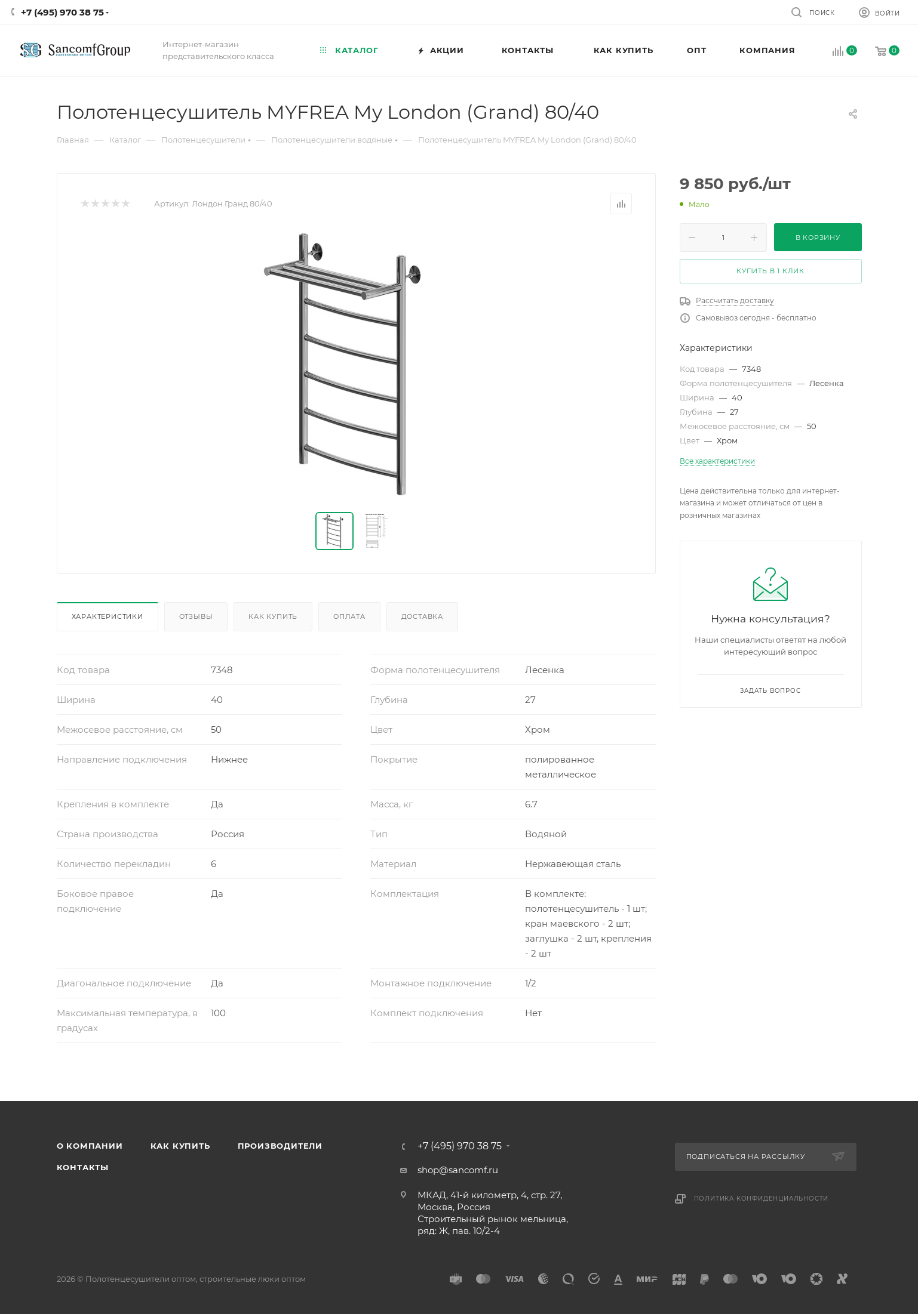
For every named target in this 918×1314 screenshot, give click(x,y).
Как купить (272, 616)
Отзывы (196, 616)
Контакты (83, 1167)
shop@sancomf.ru (457, 1170)
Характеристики (107, 616)
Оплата (349, 616)
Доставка (422, 616)
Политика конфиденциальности (761, 1198)
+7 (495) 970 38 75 (62, 12)
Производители (280, 1145)
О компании (90, 1145)
